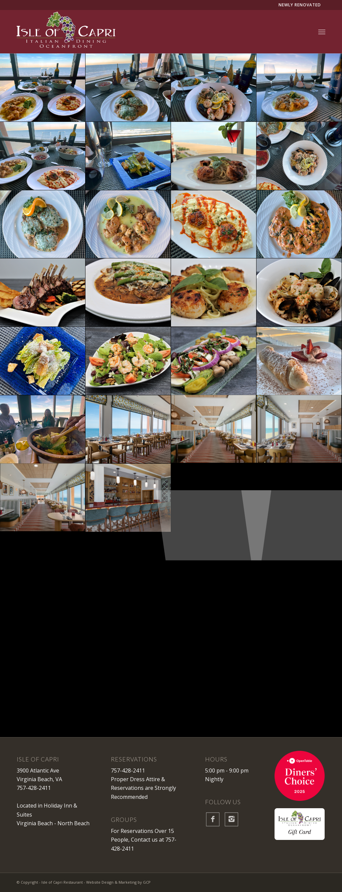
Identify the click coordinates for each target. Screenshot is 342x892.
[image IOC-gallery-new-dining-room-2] (213, 429)
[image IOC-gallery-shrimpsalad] (128, 361)
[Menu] (321, 32)
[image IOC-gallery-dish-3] (128, 292)
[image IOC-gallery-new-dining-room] (299, 429)
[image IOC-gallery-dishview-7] (213, 156)
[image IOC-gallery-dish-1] (43, 292)
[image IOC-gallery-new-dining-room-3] (43, 498)
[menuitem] (321, 32)
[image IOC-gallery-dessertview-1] (299, 361)
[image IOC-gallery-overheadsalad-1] (43, 361)
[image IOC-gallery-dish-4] (213, 292)
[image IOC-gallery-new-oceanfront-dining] (128, 429)
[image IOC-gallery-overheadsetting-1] (299, 156)
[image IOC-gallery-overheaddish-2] (213, 224)
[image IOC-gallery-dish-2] (299, 292)
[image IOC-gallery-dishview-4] (43, 156)
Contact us (144, 839)
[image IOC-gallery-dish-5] (213, 361)
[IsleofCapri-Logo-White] (66, 31)
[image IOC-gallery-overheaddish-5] (43, 224)
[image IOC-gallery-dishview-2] (213, 87)
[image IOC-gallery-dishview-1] (128, 87)
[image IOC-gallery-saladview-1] (128, 156)
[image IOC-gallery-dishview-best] (43, 87)
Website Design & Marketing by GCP (118, 882)
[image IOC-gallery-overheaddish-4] (128, 224)
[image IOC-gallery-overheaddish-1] (299, 224)
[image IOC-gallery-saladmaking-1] (43, 429)
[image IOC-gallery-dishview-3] (299, 87)
